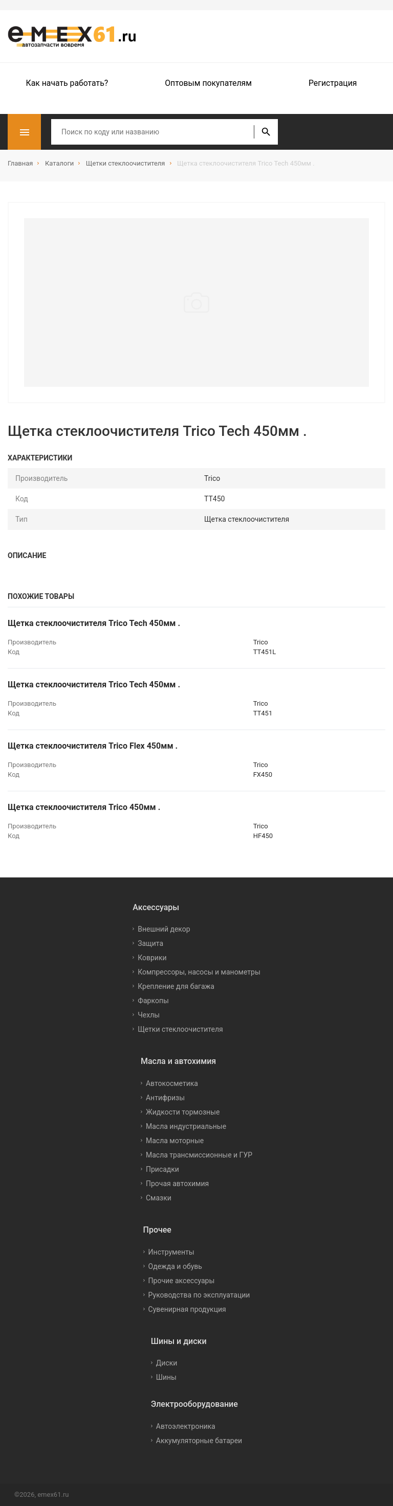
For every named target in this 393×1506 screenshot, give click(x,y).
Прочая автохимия (177, 1183)
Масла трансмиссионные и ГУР (199, 1155)
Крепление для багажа (176, 986)
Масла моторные (175, 1141)
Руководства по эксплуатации (199, 1295)
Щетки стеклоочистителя (180, 1029)
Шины (166, 1377)
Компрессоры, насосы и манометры (199, 972)
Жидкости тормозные (183, 1112)
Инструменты (171, 1252)
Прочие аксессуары (181, 1281)
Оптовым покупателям (208, 83)
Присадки (162, 1169)
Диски (167, 1363)
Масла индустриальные (186, 1126)
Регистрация (333, 83)
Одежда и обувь (175, 1266)
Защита (150, 943)
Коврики (152, 958)
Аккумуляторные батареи (199, 1441)
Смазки (158, 1198)
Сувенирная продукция (187, 1309)
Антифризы (165, 1098)
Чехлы (149, 1015)
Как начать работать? (67, 83)
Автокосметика (172, 1083)
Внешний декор (164, 929)
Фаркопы (153, 1001)
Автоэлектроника (185, 1426)
